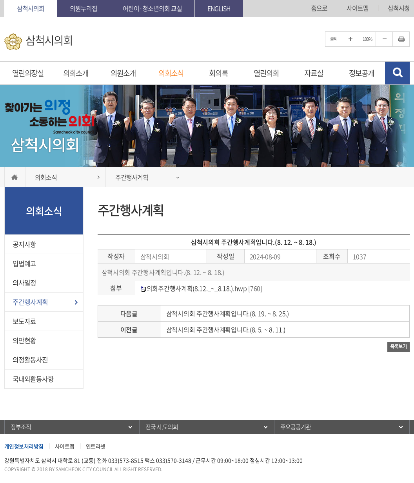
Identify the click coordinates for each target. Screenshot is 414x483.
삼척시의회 (30, 8)
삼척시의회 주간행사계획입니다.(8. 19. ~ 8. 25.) (227, 313)
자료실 (313, 73)
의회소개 (75, 73)
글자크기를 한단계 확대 (350, 39)
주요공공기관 (295, 427)
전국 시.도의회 (161, 427)
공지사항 (24, 244)
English (219, 8)
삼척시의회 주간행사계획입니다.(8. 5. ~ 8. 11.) (225, 329)
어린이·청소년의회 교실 (152, 8)
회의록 (218, 73)
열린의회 (266, 73)
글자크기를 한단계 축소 (384, 39)
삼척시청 (399, 8)
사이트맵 (358, 8)
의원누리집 (83, 8)
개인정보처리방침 (24, 446)
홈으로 (319, 8)
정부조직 (21, 427)
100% (367, 39)
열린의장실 (28, 73)
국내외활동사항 (33, 379)
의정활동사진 (30, 359)
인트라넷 (95, 446)
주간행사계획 (30, 302)
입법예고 (24, 263)
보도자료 (24, 321)
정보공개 (361, 73)
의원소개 (123, 73)
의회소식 (170, 73)
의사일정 (24, 282)
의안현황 (24, 340)
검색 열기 (397, 73)
